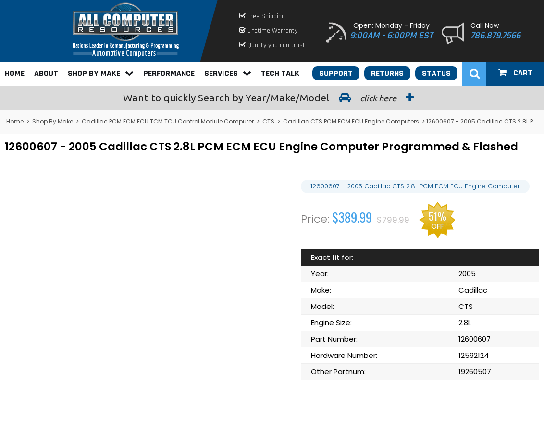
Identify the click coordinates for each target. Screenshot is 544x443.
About (46, 73)
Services (227, 73)
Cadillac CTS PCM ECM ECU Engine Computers (351, 121)
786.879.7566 (495, 35)
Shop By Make (101, 73)
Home (15, 73)
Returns (387, 73)
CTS (268, 121)
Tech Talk (280, 73)
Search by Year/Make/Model (272, 97)
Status (436, 73)
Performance (169, 73)
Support (336, 73)
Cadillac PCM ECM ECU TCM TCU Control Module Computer (168, 121)
